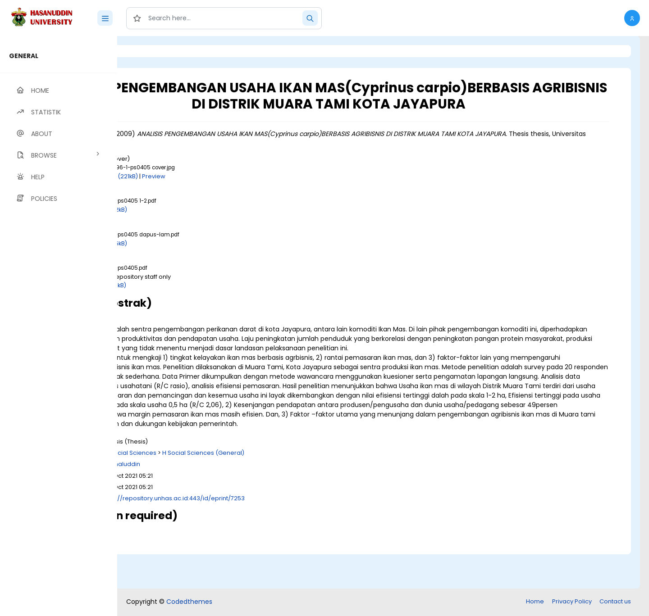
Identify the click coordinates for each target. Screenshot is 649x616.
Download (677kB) (200, 301)
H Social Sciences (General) (303, 487)
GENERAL (23, 55)
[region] (58, 326)
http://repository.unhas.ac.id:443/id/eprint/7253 (275, 533)
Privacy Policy (572, 602)
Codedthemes (189, 602)
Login (155, 51)
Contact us (615, 602)
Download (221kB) (212, 192)
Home (535, 602)
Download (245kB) (200, 259)
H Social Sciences (230, 487)
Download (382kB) (200, 226)
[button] (632, 18)
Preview (253, 192)
